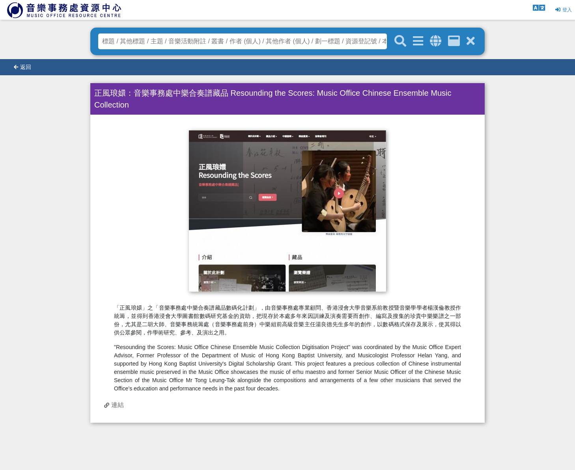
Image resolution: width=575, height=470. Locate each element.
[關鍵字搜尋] (400, 41)
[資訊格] (454, 41)
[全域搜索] (435, 41)
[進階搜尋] (418, 41)
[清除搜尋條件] (471, 41)
